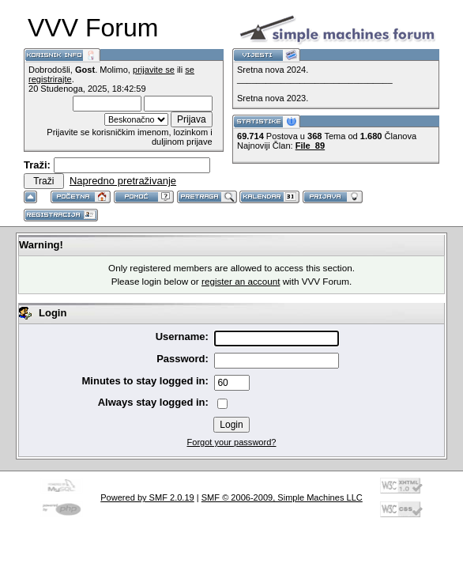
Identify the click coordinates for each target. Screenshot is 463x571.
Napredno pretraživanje (123, 181)
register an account (240, 281)
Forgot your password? (232, 442)
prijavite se (154, 69)
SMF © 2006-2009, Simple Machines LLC (282, 497)
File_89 (310, 145)
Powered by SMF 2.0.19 (147, 497)
